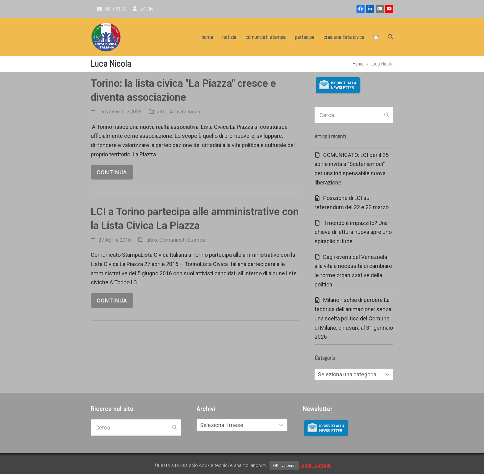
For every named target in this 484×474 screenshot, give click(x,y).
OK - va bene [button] (284, 465)
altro (162, 112)
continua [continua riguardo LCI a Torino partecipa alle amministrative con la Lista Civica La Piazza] (112, 300)
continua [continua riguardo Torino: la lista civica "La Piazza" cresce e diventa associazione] (112, 172)
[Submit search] (386, 115)
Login (143, 9)
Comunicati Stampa (182, 240)
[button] (390, 37)
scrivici (111, 9)
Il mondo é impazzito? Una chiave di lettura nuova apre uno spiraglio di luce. (353, 232)
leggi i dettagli (316, 465)
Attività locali (185, 112)
